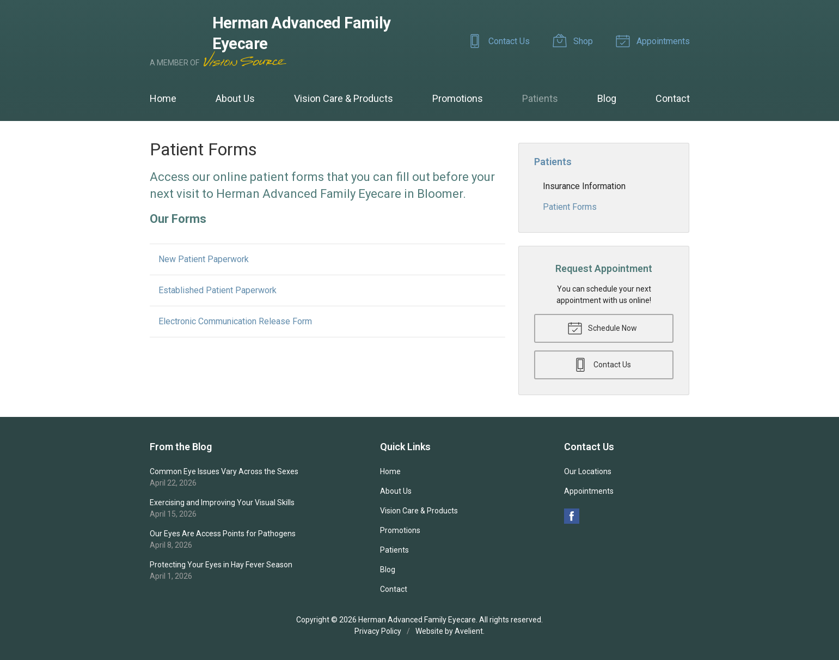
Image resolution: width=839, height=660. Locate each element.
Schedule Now (602, 327)
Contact (673, 98)
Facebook (571, 516)
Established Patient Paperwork (217, 290)
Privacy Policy (377, 631)
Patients (540, 98)
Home (163, 98)
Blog (606, 98)
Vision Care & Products (343, 98)
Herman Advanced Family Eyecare (417, 619)
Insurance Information (584, 186)
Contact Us (500, 40)
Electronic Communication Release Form (235, 321)
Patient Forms (570, 207)
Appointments (654, 40)
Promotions (457, 98)
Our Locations (587, 471)
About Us (235, 98)
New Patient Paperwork (203, 259)
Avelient (469, 631)
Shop (574, 40)
